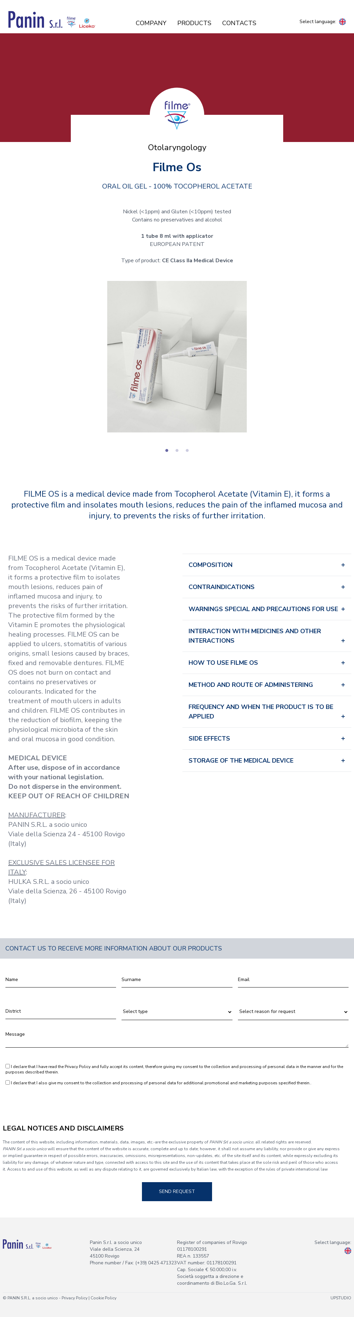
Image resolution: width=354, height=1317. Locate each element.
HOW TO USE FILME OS (223, 663)
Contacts (239, 23)
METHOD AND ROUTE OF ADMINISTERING (251, 685)
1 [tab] (166, 450)
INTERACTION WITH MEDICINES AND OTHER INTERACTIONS (255, 636)
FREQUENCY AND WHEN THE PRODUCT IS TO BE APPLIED (261, 711)
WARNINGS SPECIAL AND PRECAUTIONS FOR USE (263, 609)
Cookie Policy (103, 1298)
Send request (177, 1191)
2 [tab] (177, 450)
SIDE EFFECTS (209, 738)
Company (151, 23)
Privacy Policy (78, 1066)
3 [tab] (187, 450)
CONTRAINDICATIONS (222, 587)
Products (194, 23)
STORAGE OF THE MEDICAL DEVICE (241, 761)
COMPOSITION (210, 565)
